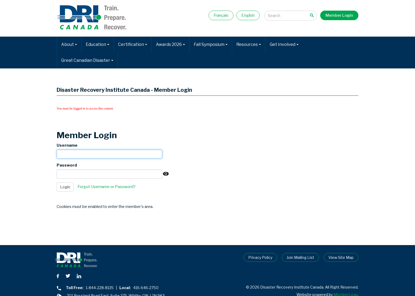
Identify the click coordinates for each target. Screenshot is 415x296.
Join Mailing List (300, 257)
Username (67, 145)
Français (221, 15)
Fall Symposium (211, 44)
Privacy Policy (260, 257)
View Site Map (341, 257)
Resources (248, 44)
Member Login (339, 15)
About (69, 44)
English (248, 15)
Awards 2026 (170, 44)
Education (97, 44)
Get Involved (284, 44)
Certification (132, 44)
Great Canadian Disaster (87, 60)
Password (67, 165)
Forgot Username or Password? (107, 186)
